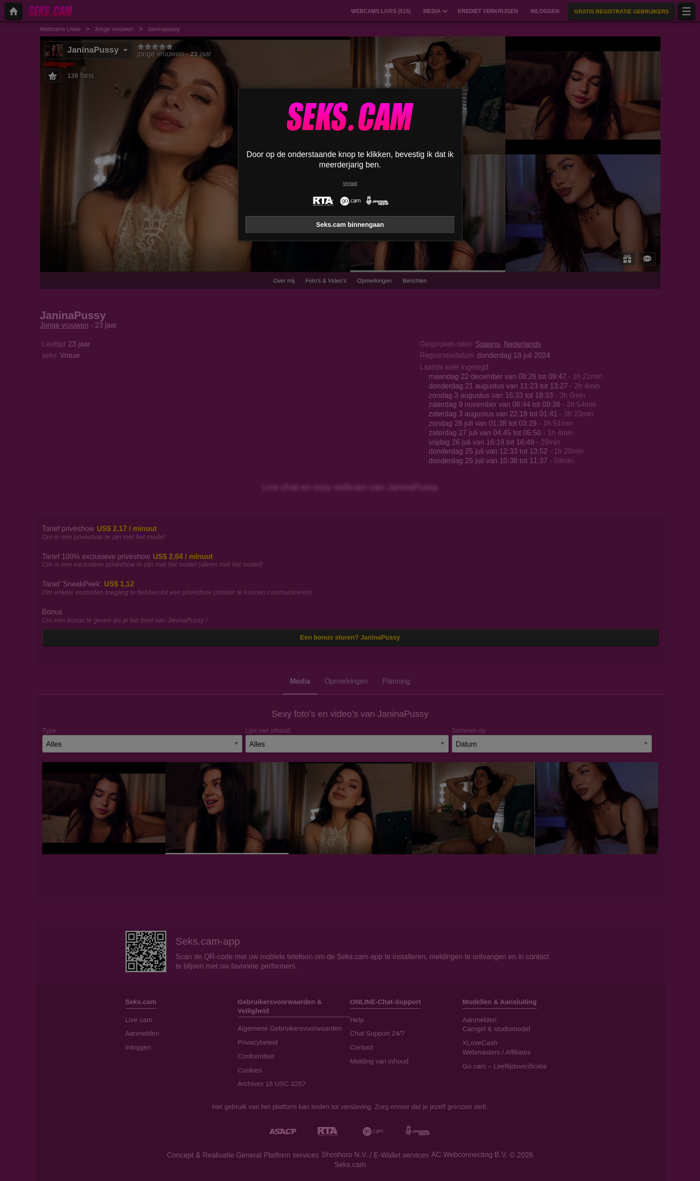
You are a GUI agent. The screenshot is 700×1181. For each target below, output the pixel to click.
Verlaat (350, 183)
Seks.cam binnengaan (350, 224)
